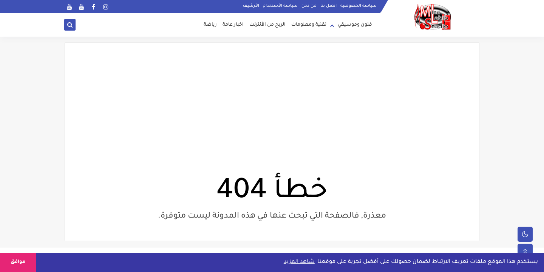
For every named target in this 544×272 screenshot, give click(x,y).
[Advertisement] (272, 118)
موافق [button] (18, 262)
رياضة (210, 25)
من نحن (309, 6)
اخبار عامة (233, 25)
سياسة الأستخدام (280, 6)
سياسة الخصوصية (358, 6)
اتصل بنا (328, 6)
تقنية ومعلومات (308, 25)
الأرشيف (251, 6)
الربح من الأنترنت (267, 25)
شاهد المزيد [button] (299, 262)
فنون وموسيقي (355, 25)
